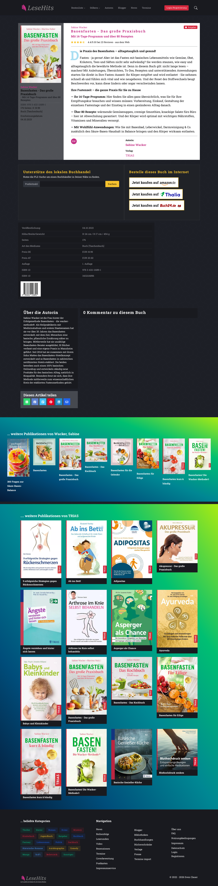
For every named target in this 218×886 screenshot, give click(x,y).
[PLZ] (73, 185)
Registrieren (177, 856)
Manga (26, 855)
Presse (137, 854)
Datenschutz (178, 848)
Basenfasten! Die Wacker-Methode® (198, 477)
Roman (52, 830)
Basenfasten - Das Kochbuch (94, 469)
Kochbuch (78, 836)
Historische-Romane (33, 849)
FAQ (173, 834)
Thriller (26, 830)
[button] (195, 8)
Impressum (177, 843)
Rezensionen (103, 849)
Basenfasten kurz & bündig (173, 482)
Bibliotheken (141, 835)
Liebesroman (43, 843)
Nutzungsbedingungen (183, 838)
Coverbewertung (105, 859)
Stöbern (94, 8)
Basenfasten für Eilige (145, 476)
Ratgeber (190, 28)
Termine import (142, 859)
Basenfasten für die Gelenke (121, 473)
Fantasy (27, 843)
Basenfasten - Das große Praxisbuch (69, 477)
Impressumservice (106, 868)
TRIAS (130, 156)
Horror (39, 830)
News (134, 8)
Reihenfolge (102, 834)
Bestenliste (77, 8)
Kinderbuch (28, 836)
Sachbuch (73, 843)
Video (99, 844)
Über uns (176, 829)
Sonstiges (68, 855)
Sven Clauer (191, 877)
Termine (146, 8)
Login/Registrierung (177, 8)
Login (174, 852)
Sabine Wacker (136, 145)
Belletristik (52, 855)
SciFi (38, 855)
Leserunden (102, 839)
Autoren (109, 8)
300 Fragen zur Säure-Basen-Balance (15, 486)
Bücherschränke (143, 845)
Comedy (74, 849)
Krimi (65, 830)
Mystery (77, 830)
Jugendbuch (46, 836)
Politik (59, 843)
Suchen (112, 184)
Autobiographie (56, 849)
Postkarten (102, 863)
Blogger (122, 8)
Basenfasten (40, 471)
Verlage (138, 850)
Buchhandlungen (143, 840)
